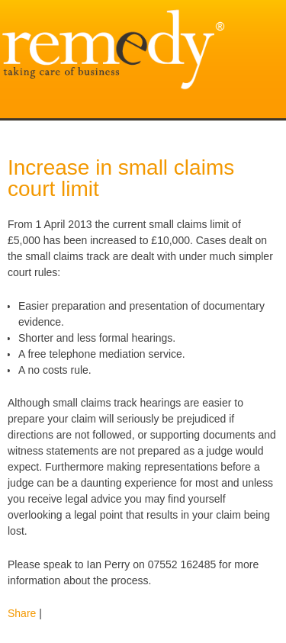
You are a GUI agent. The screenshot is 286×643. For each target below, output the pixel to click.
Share (22, 613)
